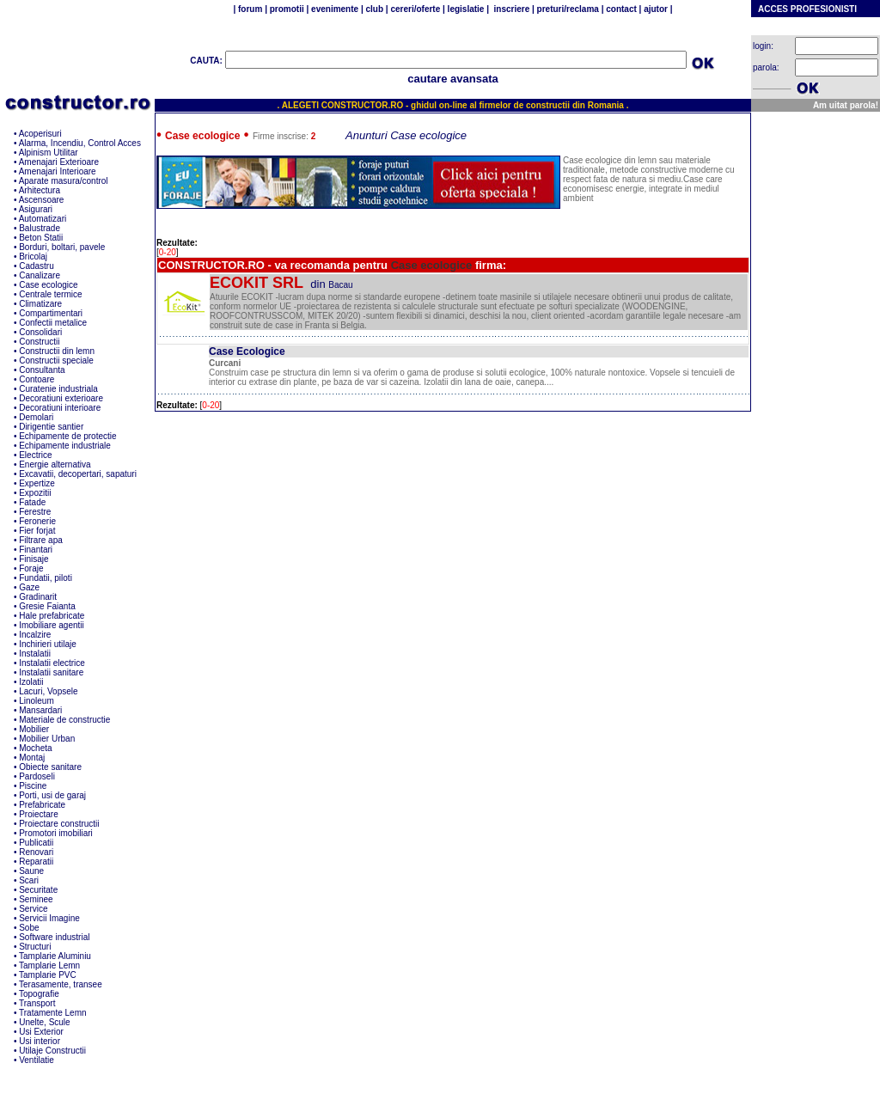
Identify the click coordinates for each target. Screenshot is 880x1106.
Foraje (31, 568)
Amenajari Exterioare (59, 162)
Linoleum (36, 701)
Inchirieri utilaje (47, 644)
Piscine (32, 786)
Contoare (36, 379)
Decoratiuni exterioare (61, 398)
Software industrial (54, 937)
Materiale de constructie (64, 719)
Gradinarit (38, 597)
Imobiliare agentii (51, 625)
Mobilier (34, 729)
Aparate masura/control (63, 181)
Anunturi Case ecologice (406, 135)
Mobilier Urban (47, 738)
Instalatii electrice (52, 663)
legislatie (465, 9)
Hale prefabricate (51, 615)
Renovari (36, 852)
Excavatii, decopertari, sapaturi (78, 474)
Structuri (35, 946)
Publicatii (36, 842)
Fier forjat (37, 530)
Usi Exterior (41, 1031)
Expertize (37, 483)
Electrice (35, 455)
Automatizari (43, 218)
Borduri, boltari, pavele (62, 247)
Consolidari (40, 332)
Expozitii (35, 493)
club (375, 9)
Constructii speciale (56, 360)
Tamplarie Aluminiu (55, 956)
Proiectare (38, 814)
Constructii (39, 341)
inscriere (510, 9)
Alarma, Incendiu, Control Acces (80, 143)
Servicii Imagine (49, 918)
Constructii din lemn (57, 351)
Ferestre (35, 511)
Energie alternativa (54, 464)
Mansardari (40, 710)
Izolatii (31, 682)
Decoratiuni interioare (60, 407)
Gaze (29, 587)
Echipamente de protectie (67, 436)
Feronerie (37, 521)
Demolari (36, 417)
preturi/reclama (567, 9)
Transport (37, 1003)
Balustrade (39, 228)
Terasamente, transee (60, 984)
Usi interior (39, 1041)
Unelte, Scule (44, 1022)
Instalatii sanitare (51, 672)
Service (33, 909)
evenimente (334, 9)
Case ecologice (48, 285)
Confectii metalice (53, 322)
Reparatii (36, 861)
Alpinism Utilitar (48, 152)
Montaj (32, 757)
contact (619, 9)
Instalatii (35, 653)
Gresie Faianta (47, 606)
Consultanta (41, 370)
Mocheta (35, 748)
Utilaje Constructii (52, 1050)
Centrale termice (50, 294)
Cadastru (36, 266)
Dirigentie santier (51, 426)
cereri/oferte (415, 9)
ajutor (655, 9)
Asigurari (35, 209)
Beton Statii (41, 237)
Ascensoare (41, 200)
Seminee (35, 899)
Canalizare (39, 275)
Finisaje (33, 559)
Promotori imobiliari (56, 833)
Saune (31, 871)
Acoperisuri (40, 133)
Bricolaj (33, 256)
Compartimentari (50, 313)
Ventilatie (36, 1060)
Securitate (38, 890)
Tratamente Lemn (53, 1012)
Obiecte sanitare (50, 767)
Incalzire (35, 634)
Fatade (32, 502)
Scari (29, 880)
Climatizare (40, 304)
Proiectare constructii (59, 823)
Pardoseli (37, 776)
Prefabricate (42, 805)
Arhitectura (39, 190)
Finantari (35, 549)
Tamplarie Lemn (49, 965)
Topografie (39, 994)
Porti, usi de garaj (52, 795)
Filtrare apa (41, 540)
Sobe (29, 927)
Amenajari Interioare (57, 171)
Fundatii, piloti (45, 578)
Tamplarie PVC (47, 975)
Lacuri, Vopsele (48, 691)
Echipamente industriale (65, 445)
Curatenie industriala (58, 389)
